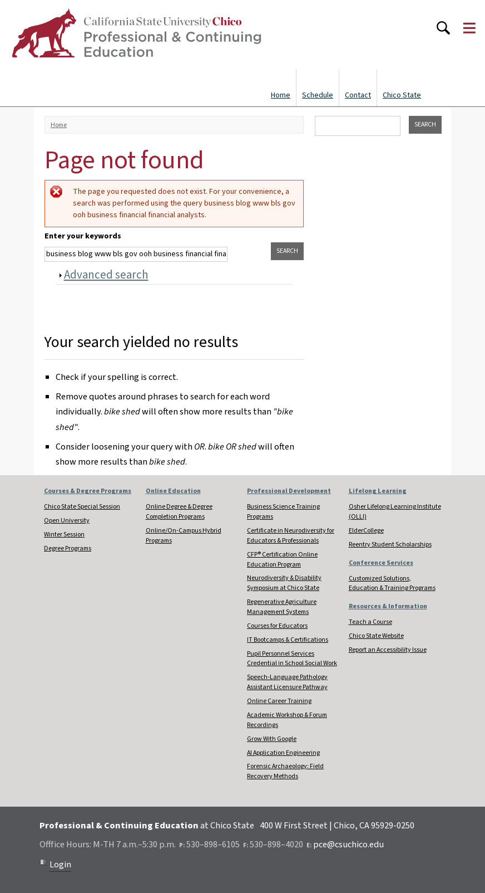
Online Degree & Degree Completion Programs (179, 511)
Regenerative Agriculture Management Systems (281, 607)
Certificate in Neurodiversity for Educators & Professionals (290, 535)
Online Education (173, 491)
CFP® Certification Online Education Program (282, 559)
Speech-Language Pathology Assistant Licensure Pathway (287, 682)
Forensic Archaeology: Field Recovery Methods (285, 771)
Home (280, 95)
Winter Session (64, 534)
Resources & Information (388, 606)
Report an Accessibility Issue (388, 650)
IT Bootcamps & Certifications (287, 640)
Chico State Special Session (82, 506)
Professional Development (289, 491)
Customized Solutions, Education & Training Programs (392, 583)
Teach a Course (370, 622)
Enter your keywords (82, 236)
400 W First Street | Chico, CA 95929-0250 (337, 825)
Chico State (402, 95)
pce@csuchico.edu (348, 844)
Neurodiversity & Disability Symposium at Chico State (284, 583)
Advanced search (106, 274)
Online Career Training (279, 701)
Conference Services (381, 563)
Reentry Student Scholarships (390, 544)
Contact (358, 95)
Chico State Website (376, 636)
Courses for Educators (277, 626)
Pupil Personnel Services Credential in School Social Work (292, 658)
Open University (67, 520)
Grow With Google (271, 739)
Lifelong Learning (378, 491)
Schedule (317, 95)
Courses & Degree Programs (87, 491)
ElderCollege (366, 530)
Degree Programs (67, 548)
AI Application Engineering (283, 753)
